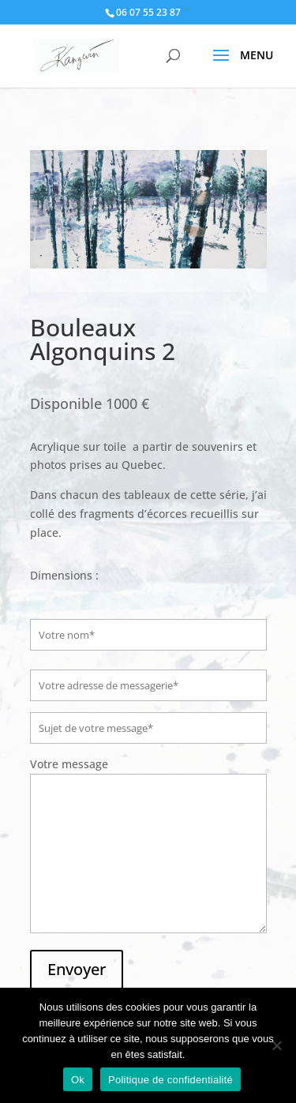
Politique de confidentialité (170, 1080)
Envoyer (76, 969)
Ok (77, 1080)
